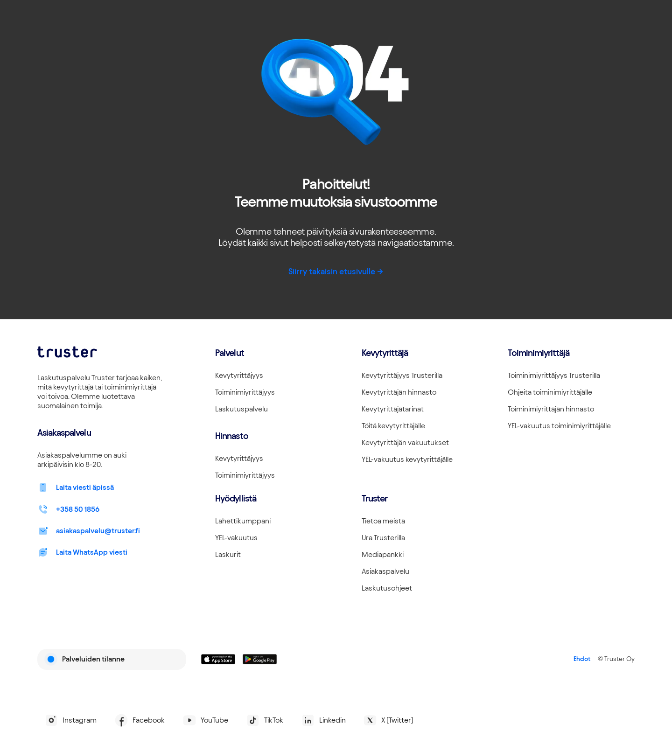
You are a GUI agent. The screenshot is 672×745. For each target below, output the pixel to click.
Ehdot (582, 658)
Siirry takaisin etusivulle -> (336, 271)
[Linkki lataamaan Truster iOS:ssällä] (218, 659)
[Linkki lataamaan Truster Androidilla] (260, 659)
